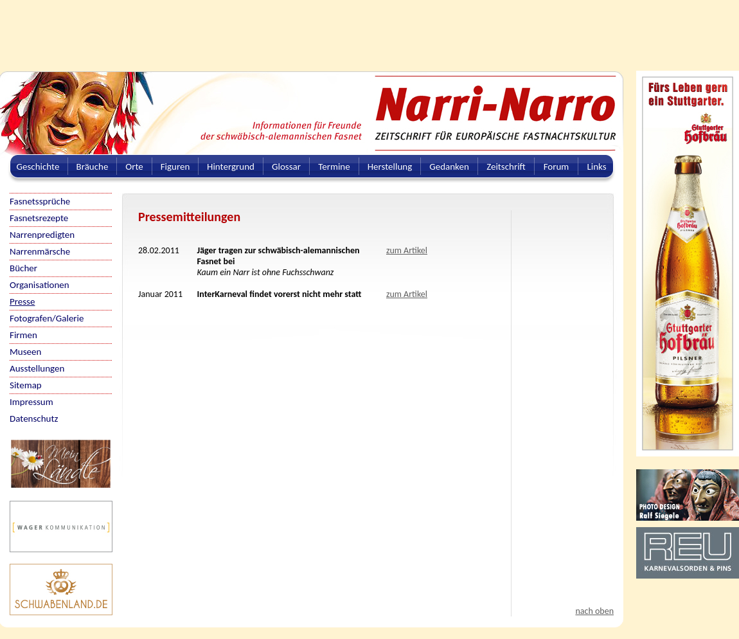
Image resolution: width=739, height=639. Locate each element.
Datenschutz (34, 418)
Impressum (31, 402)
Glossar (286, 166)
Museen (25, 351)
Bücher (23, 268)
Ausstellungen (37, 368)
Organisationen (39, 285)
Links (596, 166)
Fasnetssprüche (40, 201)
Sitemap (26, 385)
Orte (134, 166)
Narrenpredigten (42, 234)
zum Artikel (406, 250)
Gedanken (449, 166)
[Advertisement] (311, 29)
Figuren (175, 166)
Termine (334, 166)
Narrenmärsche (40, 251)
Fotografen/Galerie (47, 318)
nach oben (594, 611)
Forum (556, 166)
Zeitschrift (506, 166)
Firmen (23, 335)
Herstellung (390, 166)
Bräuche (92, 166)
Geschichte (38, 166)
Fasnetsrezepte (39, 218)
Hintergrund (230, 166)
